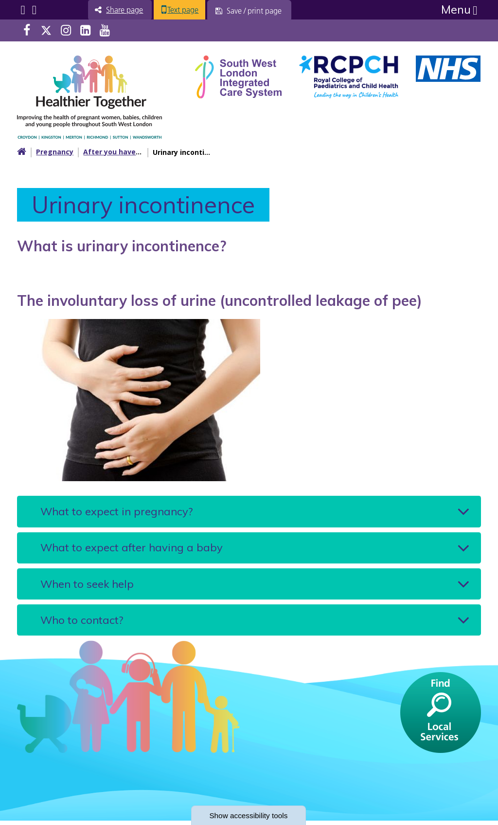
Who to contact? (81, 623)
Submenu (22, 10)
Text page (188, 10)
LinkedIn (85, 30)
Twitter (46, 30)
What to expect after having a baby (131, 549)
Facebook (26, 30)
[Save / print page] (255, 10)
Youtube (105, 30)
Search (34, 10)
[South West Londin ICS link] (238, 76)
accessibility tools (249, 815)
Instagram (66, 30)
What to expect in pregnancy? (116, 512)
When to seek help (87, 586)
